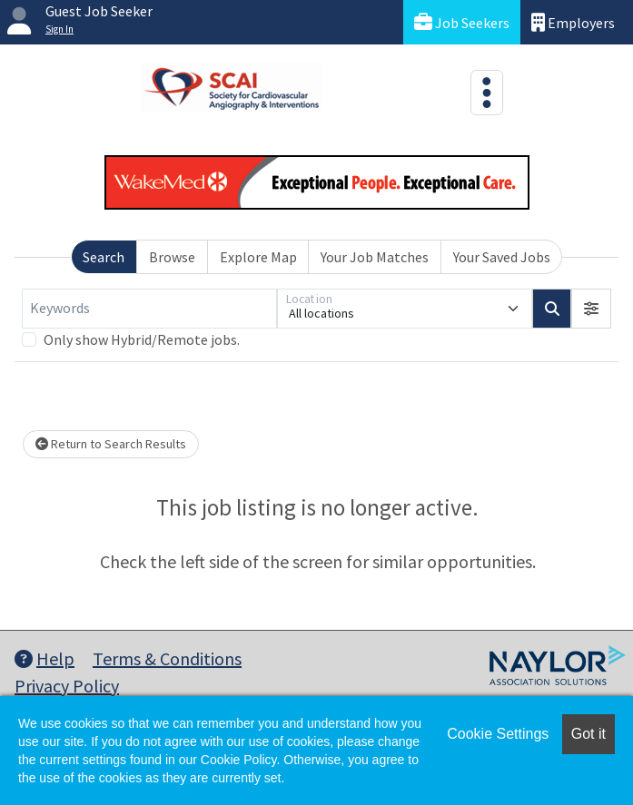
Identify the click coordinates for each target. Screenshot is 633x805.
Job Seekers (461, 22)
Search (103, 257)
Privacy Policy (67, 685)
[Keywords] (149, 309)
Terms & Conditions (167, 658)
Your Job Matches (375, 257)
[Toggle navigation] (486, 92)
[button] (591, 309)
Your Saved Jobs (501, 257)
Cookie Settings (498, 733)
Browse (172, 257)
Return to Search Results (110, 444)
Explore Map (258, 257)
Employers (573, 22)
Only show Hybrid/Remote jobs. (142, 339)
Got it (588, 733)
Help (44, 658)
